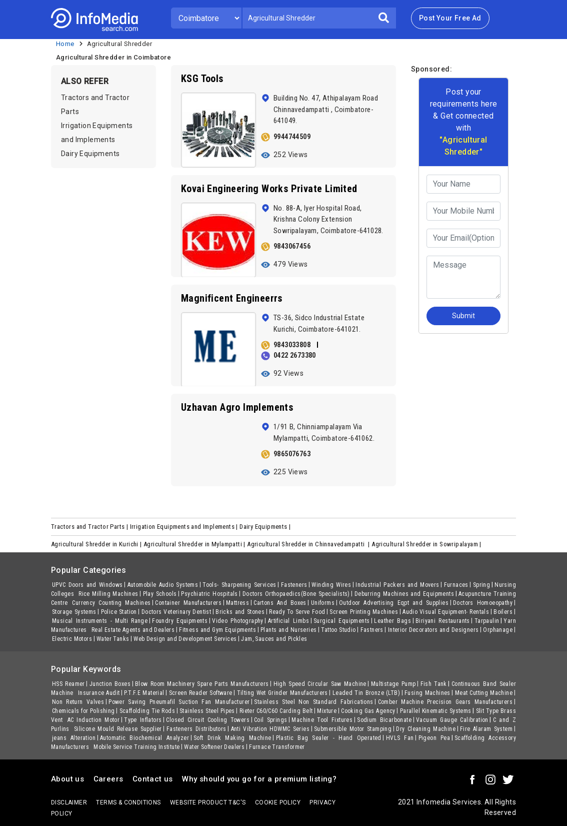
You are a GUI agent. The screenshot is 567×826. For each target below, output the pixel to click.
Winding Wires (331, 584)
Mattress (237, 602)
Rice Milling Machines (108, 593)
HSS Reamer (68, 683)
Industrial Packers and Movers (397, 584)
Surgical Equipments (342, 620)
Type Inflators (143, 719)
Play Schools (160, 593)
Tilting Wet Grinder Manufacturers (282, 692)
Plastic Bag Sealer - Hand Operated (329, 737)
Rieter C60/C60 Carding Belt (276, 710)
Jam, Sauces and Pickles (274, 638)
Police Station (119, 611)
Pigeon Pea (434, 737)
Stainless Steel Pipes (207, 710)
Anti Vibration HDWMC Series (270, 728)
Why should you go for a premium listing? (259, 778)
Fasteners (294, 584)
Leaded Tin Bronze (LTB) (366, 692)
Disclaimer (69, 802)
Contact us (152, 778)
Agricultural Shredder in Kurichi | (97, 544)
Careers (109, 778)
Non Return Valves (78, 701)
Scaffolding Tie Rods (147, 710)
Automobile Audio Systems (163, 584)
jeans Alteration (74, 737)
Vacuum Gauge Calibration (452, 719)
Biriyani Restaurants (443, 620)
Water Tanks (112, 638)
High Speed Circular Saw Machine (320, 683)
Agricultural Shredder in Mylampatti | (195, 544)
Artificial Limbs (288, 620)
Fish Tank (433, 683)
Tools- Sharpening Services (239, 584)
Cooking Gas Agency (368, 710)
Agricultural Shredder (119, 44)
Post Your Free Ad (450, 18)
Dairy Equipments (90, 154)
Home (65, 44)
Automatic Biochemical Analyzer (144, 737)
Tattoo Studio (338, 629)
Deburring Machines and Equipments (404, 593)
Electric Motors (72, 638)
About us (67, 778)
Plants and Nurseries (288, 629)
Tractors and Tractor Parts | (90, 526)
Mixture (326, 710)
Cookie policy (277, 802)
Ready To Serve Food (297, 611)
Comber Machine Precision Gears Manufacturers (445, 701)
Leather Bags (392, 620)
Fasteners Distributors (196, 728)
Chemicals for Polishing (83, 710)
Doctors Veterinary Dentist (177, 611)
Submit (463, 316)
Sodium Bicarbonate (384, 719)
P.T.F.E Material (144, 692)
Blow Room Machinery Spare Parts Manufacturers (202, 683)
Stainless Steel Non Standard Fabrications (313, 701)
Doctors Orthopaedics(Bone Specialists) (296, 593)
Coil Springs (270, 719)
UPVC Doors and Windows (87, 584)
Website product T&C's (208, 802)
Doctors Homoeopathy (482, 602)
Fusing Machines (427, 692)
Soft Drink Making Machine (233, 737)
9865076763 (292, 454)
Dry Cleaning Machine (426, 728)
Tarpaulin (487, 620)
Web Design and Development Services (185, 638)
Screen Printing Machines (364, 611)
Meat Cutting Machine (483, 692)
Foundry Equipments (180, 620)
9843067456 (292, 246)
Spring (481, 584)
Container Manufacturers (188, 602)
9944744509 (292, 137)
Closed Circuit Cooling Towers (208, 719)
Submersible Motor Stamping (353, 728)
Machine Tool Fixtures (322, 719)
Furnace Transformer (277, 746)
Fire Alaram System (486, 728)
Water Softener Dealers (214, 746)
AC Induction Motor (94, 719)
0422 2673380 (295, 355)
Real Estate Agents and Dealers (133, 629)
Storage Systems (74, 611)
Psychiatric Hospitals (209, 593)
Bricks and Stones (240, 611)
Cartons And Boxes (280, 602)
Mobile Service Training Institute (137, 746)
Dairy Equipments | (266, 526)
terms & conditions (128, 802)
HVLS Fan (400, 737)
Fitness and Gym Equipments (217, 629)
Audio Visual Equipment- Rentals (445, 611)
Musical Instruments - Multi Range (100, 620)
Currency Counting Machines (111, 602)
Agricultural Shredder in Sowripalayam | (427, 544)
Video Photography (238, 620)
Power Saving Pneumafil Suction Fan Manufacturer (179, 701)
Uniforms (322, 602)
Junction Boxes (110, 683)
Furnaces (456, 584)
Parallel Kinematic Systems (436, 710)
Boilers (503, 611)
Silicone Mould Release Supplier (118, 728)
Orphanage (497, 629)
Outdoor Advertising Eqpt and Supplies (393, 602)
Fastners (372, 629)
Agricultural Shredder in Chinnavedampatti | (309, 544)
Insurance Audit (99, 692)
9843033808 (292, 345)
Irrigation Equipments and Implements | (185, 526)
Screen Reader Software (200, 692)
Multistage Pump (393, 683)
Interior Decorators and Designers (433, 629)
